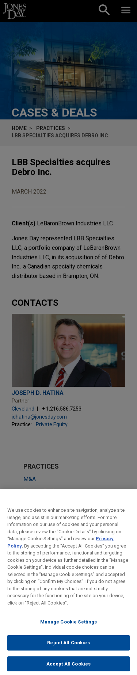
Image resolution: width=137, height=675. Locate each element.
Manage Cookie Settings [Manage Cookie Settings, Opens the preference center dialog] (68, 626)
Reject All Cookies (68, 646)
